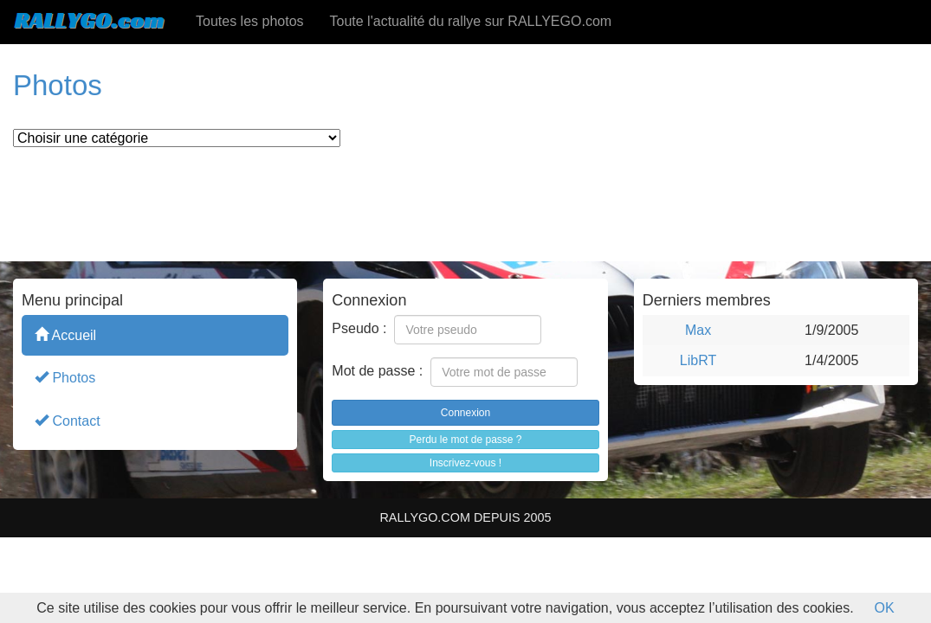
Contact (67, 420)
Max (698, 330)
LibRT (698, 360)
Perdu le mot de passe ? (465, 440)
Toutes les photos (250, 21)
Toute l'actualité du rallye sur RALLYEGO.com (471, 21)
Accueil (65, 334)
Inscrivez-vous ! (465, 463)
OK (885, 608)
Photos (65, 377)
